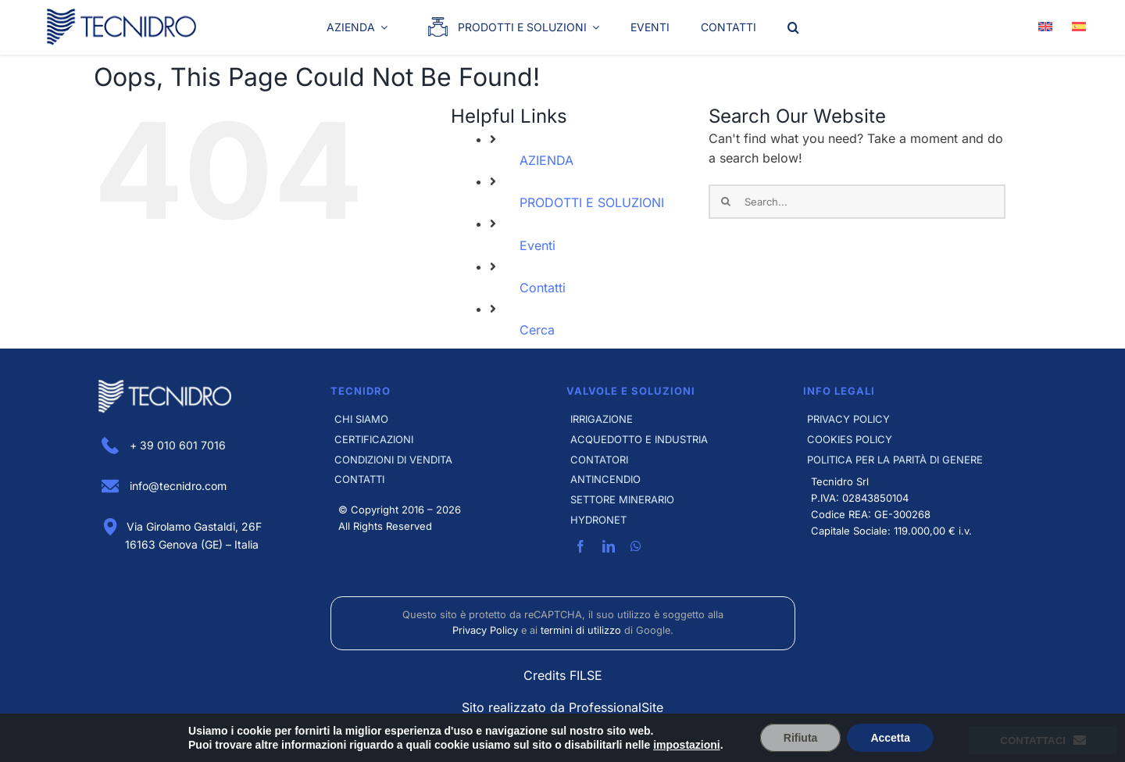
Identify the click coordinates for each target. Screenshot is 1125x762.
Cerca (537, 330)
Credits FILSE (562, 675)
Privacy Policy (485, 630)
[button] (793, 27)
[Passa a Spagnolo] (1079, 27)
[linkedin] (608, 546)
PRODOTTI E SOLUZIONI (592, 202)
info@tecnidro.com (164, 485)
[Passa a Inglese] (1045, 27)
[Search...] (857, 201)
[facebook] (580, 546)
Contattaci (1043, 740)
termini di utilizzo (581, 630)
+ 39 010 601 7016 (164, 445)
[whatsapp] (635, 546)
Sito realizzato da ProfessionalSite (562, 707)
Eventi (537, 245)
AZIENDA (546, 160)
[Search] (726, 201)
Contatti (543, 287)
